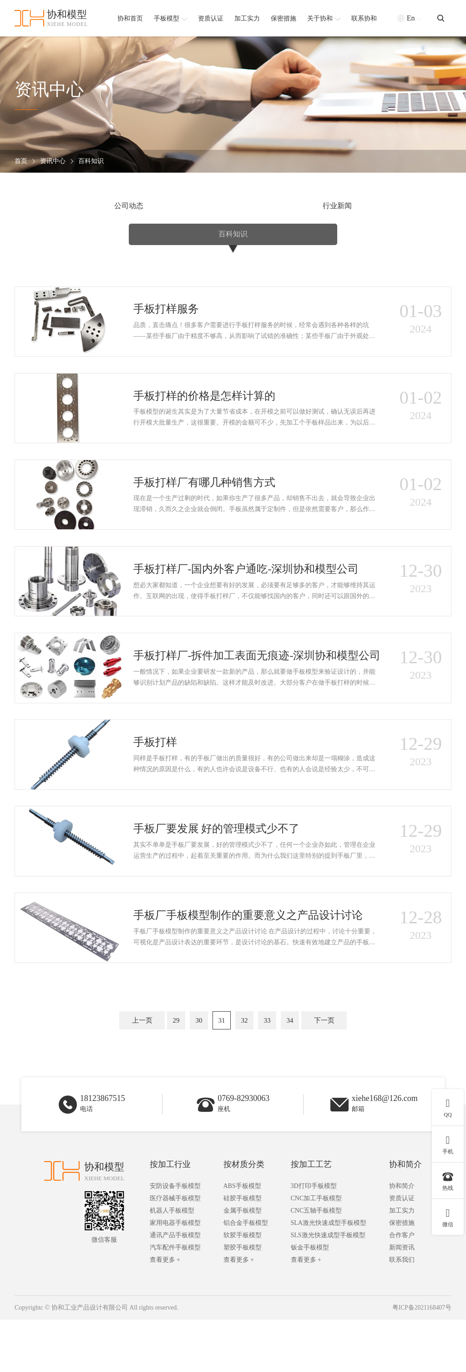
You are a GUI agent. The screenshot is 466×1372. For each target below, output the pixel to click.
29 (176, 1067)
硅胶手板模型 (242, 1251)
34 (290, 1067)
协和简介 (405, 1217)
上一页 (142, 1067)
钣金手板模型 (310, 1300)
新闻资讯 (402, 1300)
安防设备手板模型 (175, 1238)
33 (267, 1067)
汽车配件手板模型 (175, 1300)
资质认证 (402, 1251)
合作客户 (402, 1288)
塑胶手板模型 (242, 1300)
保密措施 (402, 1275)
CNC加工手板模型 (316, 1251)
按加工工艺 (311, 1217)
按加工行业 (170, 1217)
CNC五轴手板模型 (316, 1263)
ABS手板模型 (242, 1238)
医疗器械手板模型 (175, 1251)
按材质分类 (243, 1217)
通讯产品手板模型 (175, 1288)
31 (221, 1067)
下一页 (324, 1067)
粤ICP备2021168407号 (421, 1360)
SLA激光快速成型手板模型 (328, 1275)
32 (244, 1067)
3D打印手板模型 (314, 1238)
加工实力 (402, 1263)
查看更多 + (165, 1312)
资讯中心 (53, 161)
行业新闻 (233, 206)
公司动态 (88, 206)
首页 (21, 161)
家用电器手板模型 (175, 1275)
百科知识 (91, 161)
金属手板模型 (242, 1263)
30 (199, 1067)
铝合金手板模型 (245, 1275)
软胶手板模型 (242, 1288)
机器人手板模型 (172, 1263)
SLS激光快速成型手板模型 (328, 1288)
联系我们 (402, 1312)
